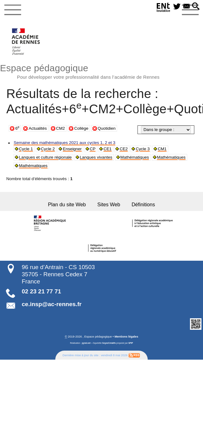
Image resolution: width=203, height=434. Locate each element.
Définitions (142, 204)
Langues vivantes (94, 157)
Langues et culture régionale (44, 157)
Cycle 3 (141, 149)
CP (91, 149)
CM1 (160, 149)
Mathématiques (132, 157)
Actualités (38, 128)
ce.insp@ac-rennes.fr (52, 304)
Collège (81, 128)
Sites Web (108, 204)
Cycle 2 (47, 149)
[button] (196, 6)
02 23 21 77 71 (41, 291)
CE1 (106, 149)
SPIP (130, 343)
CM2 (60, 128)
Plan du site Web (67, 204)
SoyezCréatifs (109, 343)
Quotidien (107, 128)
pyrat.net (86, 343)
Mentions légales (126, 336)
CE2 (122, 149)
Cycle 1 (26, 149)
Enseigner (71, 149)
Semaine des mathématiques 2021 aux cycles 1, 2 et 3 (63, 142)
